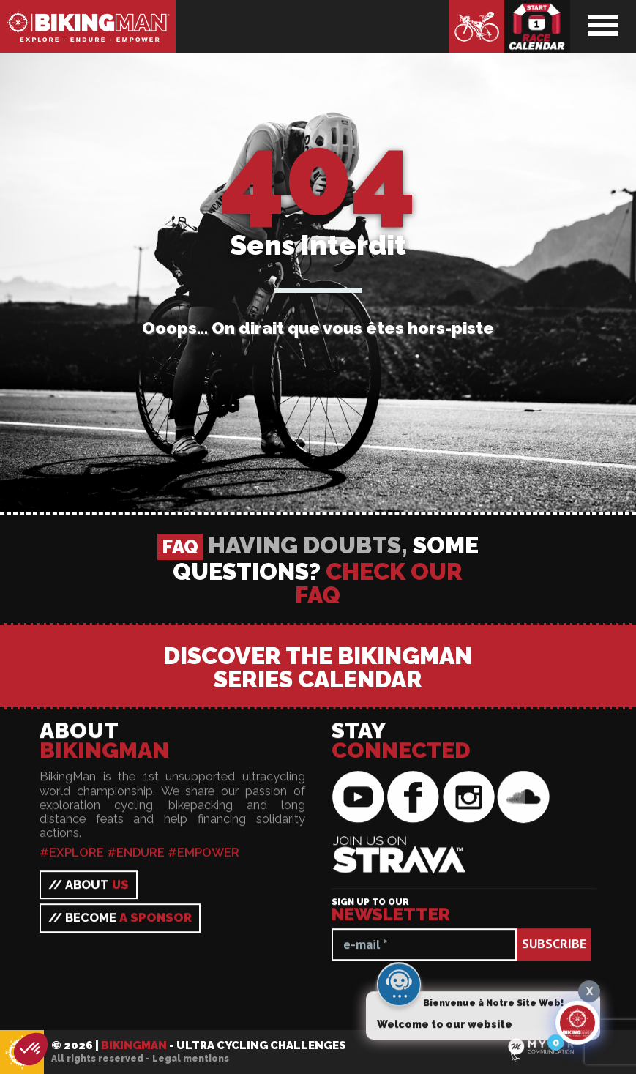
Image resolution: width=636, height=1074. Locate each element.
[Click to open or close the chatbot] (577, 1026)
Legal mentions (190, 1059)
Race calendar (537, 26)
